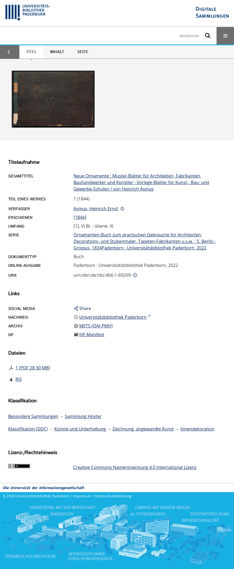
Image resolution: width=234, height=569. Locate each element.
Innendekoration (197, 429)
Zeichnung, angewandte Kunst (143, 429)
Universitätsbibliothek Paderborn (42, 495)
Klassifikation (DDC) (28, 429)
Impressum (82, 495)
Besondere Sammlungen (33, 416)
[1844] (79, 217)
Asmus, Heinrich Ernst (95, 209)
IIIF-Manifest (91, 335)
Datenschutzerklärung (113, 495)
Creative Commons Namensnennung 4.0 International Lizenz (134, 467)
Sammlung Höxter (83, 416)
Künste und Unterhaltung (80, 429)
